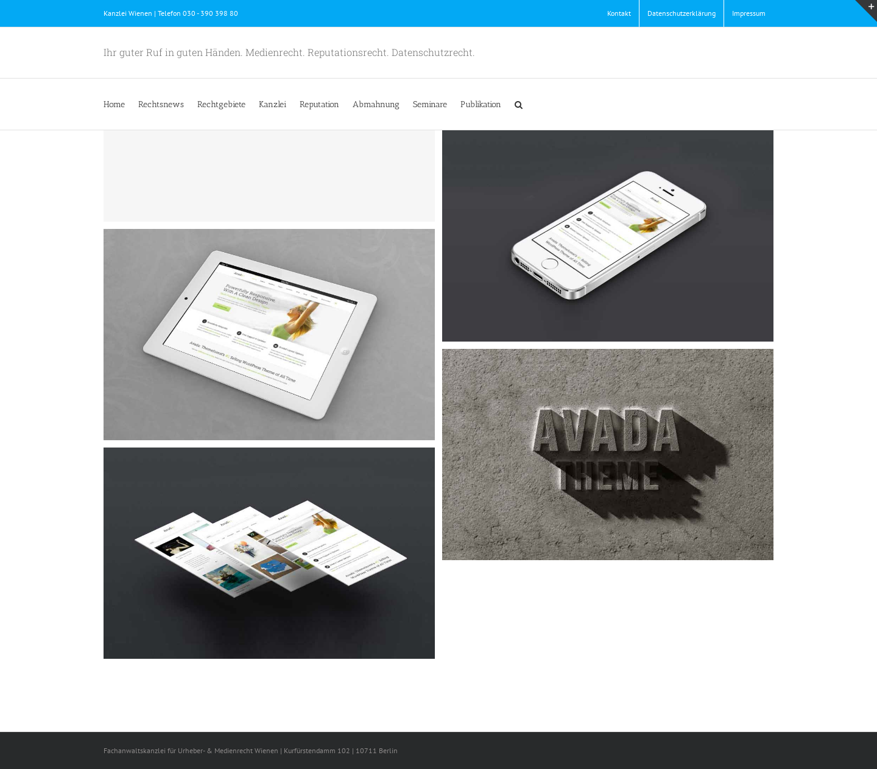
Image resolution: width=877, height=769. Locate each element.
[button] (519, 104)
